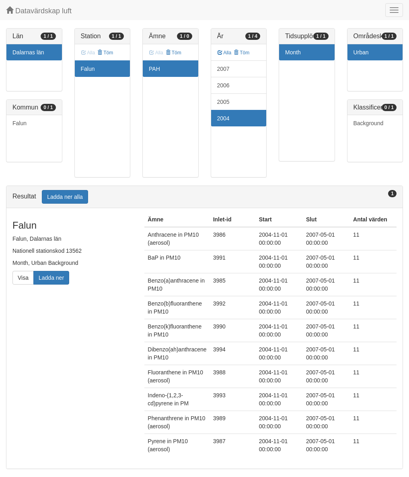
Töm (105, 53)
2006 (223, 85)
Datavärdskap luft (39, 10)
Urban (361, 52)
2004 (223, 118)
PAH (154, 69)
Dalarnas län (28, 52)
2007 (223, 69)
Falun (19, 123)
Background (369, 123)
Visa (23, 278)
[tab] (204, 197)
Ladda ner (51, 278)
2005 (223, 102)
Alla (225, 53)
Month (293, 52)
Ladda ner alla (65, 197)
